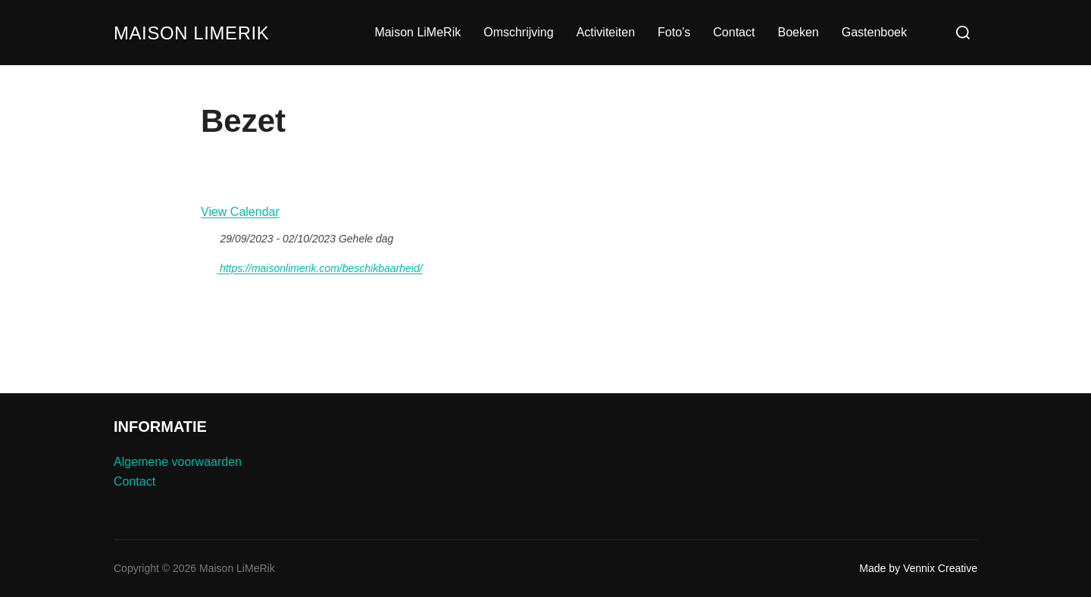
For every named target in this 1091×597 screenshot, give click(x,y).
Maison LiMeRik (200, 32)
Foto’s (674, 32)
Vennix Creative (940, 568)
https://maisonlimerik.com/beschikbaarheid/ (312, 266)
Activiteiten (606, 32)
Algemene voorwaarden (178, 461)
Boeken (797, 32)
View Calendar (240, 211)
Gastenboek (874, 32)
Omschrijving (518, 32)
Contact (734, 32)
